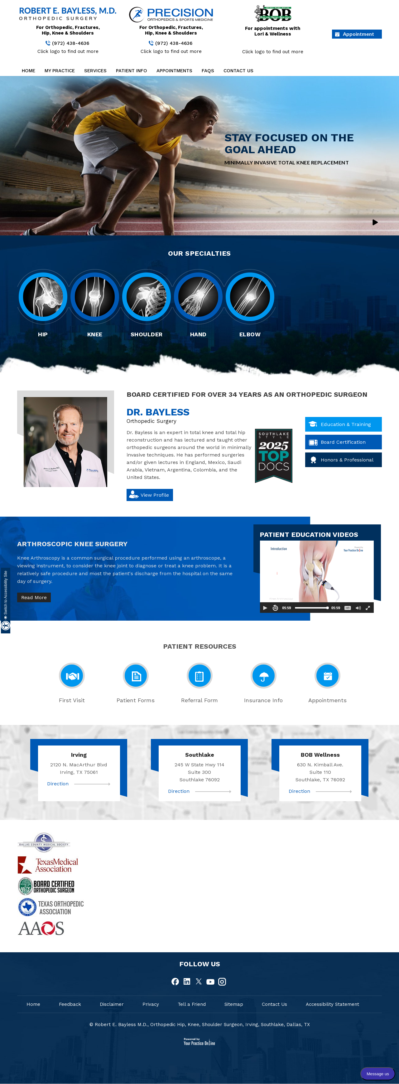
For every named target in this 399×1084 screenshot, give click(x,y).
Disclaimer (112, 1004)
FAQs (208, 70)
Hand (198, 334)
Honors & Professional (347, 460)
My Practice (60, 70)
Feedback (70, 1004)
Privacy (150, 1004)
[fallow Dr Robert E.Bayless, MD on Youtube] (210, 982)
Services (95, 70)
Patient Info (131, 70)
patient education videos (309, 534)
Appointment (358, 34)
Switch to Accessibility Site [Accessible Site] (5, 595)
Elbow (250, 334)
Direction (58, 784)
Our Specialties (199, 253)
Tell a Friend (192, 1004)
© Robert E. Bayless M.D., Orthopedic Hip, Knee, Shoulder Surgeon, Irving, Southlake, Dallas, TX (199, 1024)
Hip (43, 334)
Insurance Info (263, 700)
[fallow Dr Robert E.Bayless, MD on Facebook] (175, 982)
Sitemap (233, 1004)
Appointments (174, 70)
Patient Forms (136, 700)
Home (28, 70)
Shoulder (147, 334)
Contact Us (238, 70)
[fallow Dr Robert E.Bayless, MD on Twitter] (199, 982)
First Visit (72, 700)
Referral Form (199, 700)
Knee (95, 334)
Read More (34, 597)
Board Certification (343, 442)
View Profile (155, 495)
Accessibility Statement (332, 1004)
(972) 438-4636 (70, 43)
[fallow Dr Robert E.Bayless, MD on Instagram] (222, 982)
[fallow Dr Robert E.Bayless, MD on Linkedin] (187, 982)
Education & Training (346, 424)
